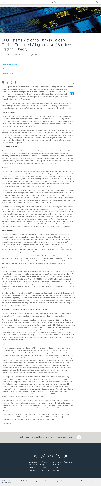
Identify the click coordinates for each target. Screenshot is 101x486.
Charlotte (33, 470)
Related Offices (8, 73)
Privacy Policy (85, 481)
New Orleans (56, 462)
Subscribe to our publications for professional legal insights (47, 437)
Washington (68, 462)
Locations (33, 462)
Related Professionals (10, 64)
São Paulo (56, 470)
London (44, 467)
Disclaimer (94, 481)
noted (8, 401)
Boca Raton (33, 465)
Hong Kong (44, 465)
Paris (56, 467)
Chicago (44, 462)
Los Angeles (44, 470)
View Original (6, 424)
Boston (32, 467)
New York (56, 465)
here (36, 116)
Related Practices (9, 69)
